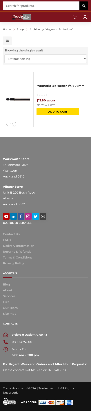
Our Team (10, 308)
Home (7, 29)
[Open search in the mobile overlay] (45, 5)
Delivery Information (18, 246)
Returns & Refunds (17, 251)
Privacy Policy (13, 263)
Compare (14, 124)
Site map (10, 313)
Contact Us (11, 234)
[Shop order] (45, 58)
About (7, 290)
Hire (6, 302)
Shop (20, 29)
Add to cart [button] (57, 111)
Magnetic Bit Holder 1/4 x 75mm (61, 86)
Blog (6, 284)
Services (9, 296)
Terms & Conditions (17, 257)
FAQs (7, 240)
